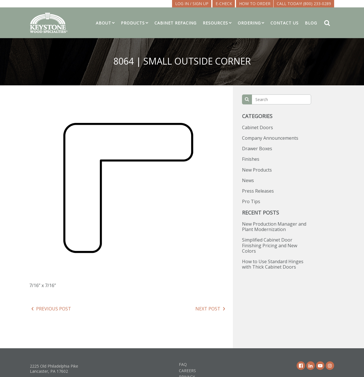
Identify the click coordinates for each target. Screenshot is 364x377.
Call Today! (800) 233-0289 (304, 3)
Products (133, 23)
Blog (311, 23)
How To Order (254, 3)
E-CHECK (224, 3)
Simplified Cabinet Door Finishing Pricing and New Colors (269, 245)
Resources (215, 23)
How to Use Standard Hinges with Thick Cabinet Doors (272, 264)
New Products (257, 170)
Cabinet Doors (257, 127)
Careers (187, 370)
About (103, 23)
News (248, 180)
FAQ (183, 364)
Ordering (249, 23)
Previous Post (53, 309)
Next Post (207, 309)
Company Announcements (270, 138)
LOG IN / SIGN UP (191, 3)
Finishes (250, 159)
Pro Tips (251, 201)
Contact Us (284, 23)
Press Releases (258, 191)
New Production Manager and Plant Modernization (274, 226)
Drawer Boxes (257, 148)
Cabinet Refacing (175, 23)
